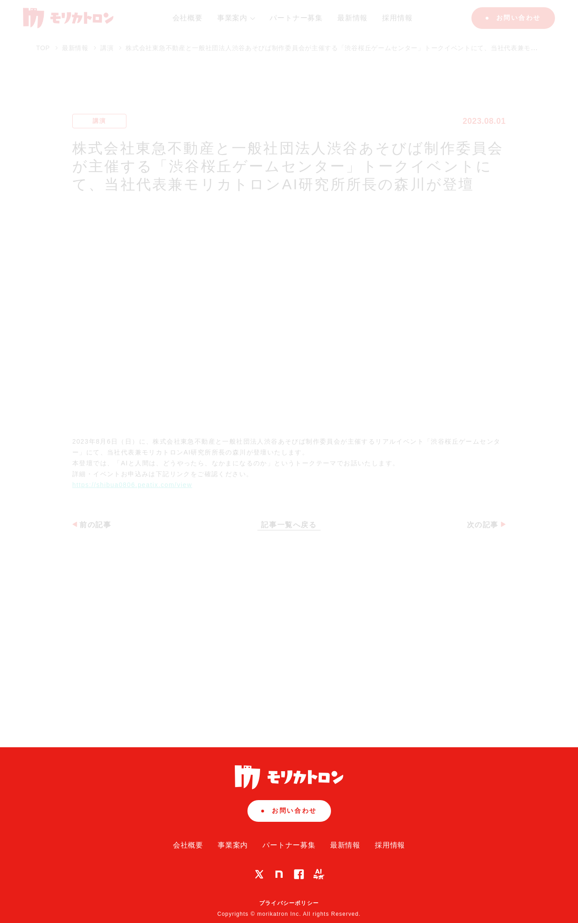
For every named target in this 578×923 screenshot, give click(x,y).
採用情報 (390, 845)
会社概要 (188, 845)
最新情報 (345, 845)
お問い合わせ (289, 810)
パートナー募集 (289, 845)
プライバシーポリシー (289, 903)
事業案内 (233, 845)
